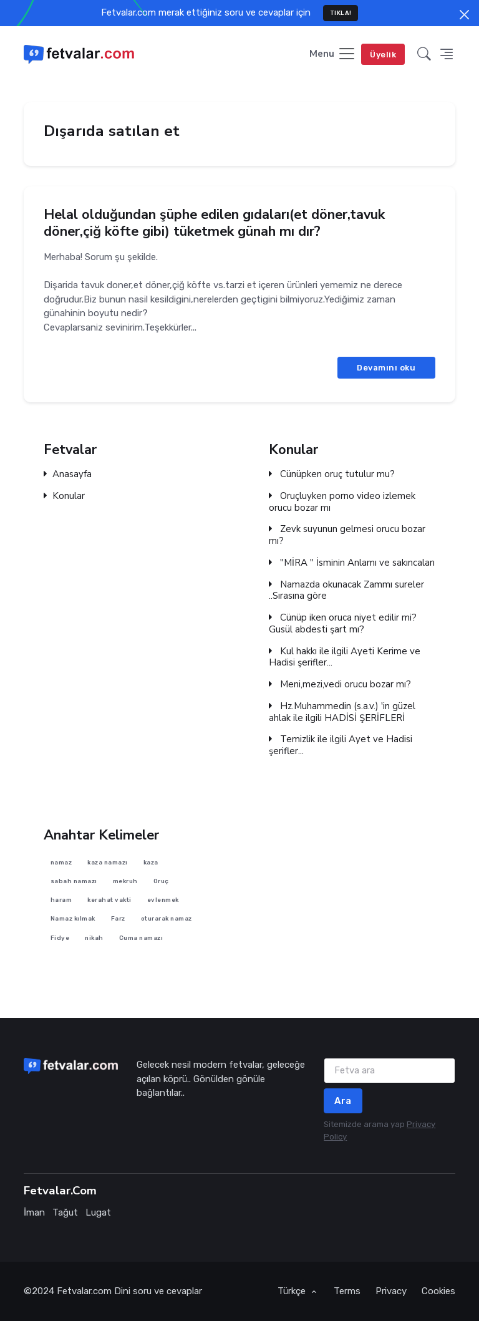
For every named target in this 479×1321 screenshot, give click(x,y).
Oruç (161, 881)
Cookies (438, 1291)
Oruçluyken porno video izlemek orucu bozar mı (342, 502)
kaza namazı (107, 861)
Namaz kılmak (73, 918)
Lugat (98, 1212)
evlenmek (163, 899)
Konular (64, 496)
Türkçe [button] (293, 1291)
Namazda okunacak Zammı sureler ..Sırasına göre (346, 590)
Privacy (391, 1291)
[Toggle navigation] (332, 54)
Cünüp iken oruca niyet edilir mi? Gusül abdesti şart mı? (343, 624)
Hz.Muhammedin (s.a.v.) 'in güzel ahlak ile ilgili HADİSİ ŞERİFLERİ (342, 712)
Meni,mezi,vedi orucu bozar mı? (340, 684)
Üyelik (383, 54)
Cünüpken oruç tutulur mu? (332, 474)
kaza (150, 861)
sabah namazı (74, 881)
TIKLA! (341, 12)
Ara (343, 1100)
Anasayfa (68, 474)
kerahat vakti (109, 899)
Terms (347, 1291)
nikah (94, 937)
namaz (61, 861)
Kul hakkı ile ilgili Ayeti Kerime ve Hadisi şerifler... (344, 657)
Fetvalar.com (84, 1291)
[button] (424, 54)
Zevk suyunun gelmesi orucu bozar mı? (347, 535)
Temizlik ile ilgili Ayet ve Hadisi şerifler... (340, 745)
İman (34, 1212)
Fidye (60, 937)
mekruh (125, 881)
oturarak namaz (166, 918)
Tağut (65, 1212)
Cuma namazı (141, 937)
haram (61, 899)
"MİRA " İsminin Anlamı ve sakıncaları (352, 563)
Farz (118, 918)
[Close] (464, 14)
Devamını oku (386, 367)
